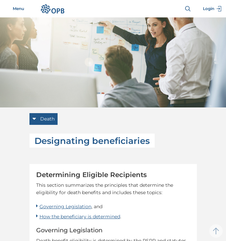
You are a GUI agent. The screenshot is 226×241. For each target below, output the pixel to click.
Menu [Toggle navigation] (14, 8)
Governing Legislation (65, 207)
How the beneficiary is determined (80, 217)
